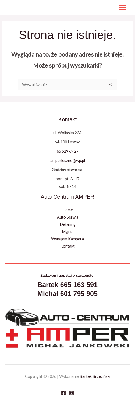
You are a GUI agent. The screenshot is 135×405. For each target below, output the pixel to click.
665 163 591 (79, 284)
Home (67, 209)
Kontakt (67, 246)
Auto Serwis (67, 217)
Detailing (68, 224)
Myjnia (67, 231)
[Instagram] (71, 392)
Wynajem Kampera (67, 239)
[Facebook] (63, 392)
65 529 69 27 (68, 151)
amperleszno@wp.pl (67, 160)
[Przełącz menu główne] (123, 8)
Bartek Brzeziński (95, 376)
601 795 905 (79, 293)
